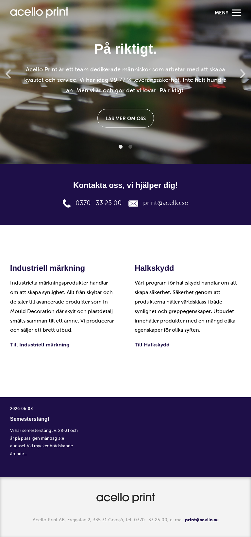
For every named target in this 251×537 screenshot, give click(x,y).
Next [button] (242, 74)
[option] (125, 82)
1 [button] (120, 147)
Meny (228, 12)
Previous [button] (8, 74)
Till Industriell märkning (40, 344)
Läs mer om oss (126, 118)
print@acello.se (165, 202)
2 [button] (130, 147)
